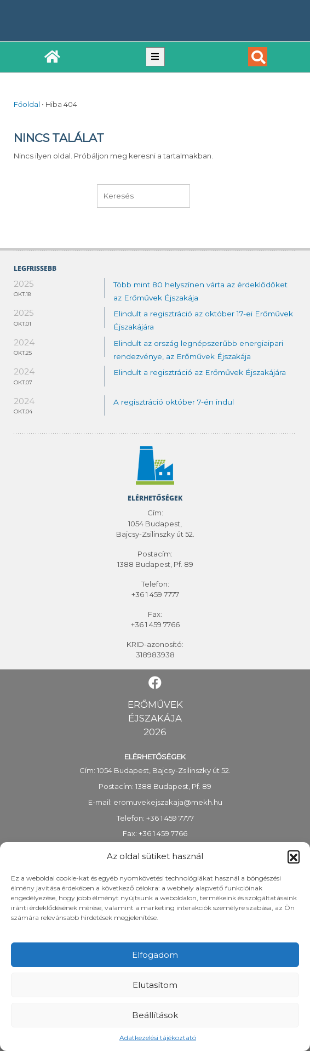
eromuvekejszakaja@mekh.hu (167, 802)
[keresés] (143, 195)
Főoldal (27, 104)
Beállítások (155, 1015)
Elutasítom (155, 985)
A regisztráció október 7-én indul (173, 401)
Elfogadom (155, 955)
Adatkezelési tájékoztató (157, 1037)
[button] (293, 856)
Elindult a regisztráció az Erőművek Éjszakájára (199, 372)
